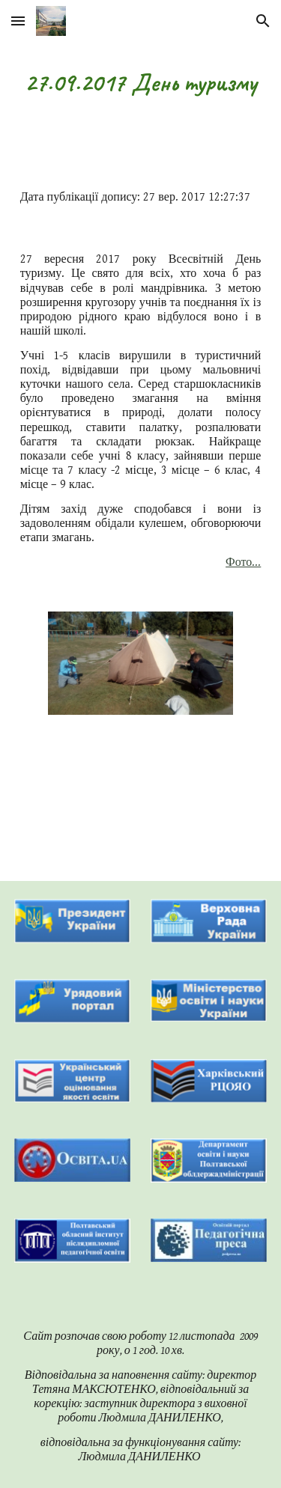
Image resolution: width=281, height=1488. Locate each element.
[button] (18, 20)
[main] (141, 83)
